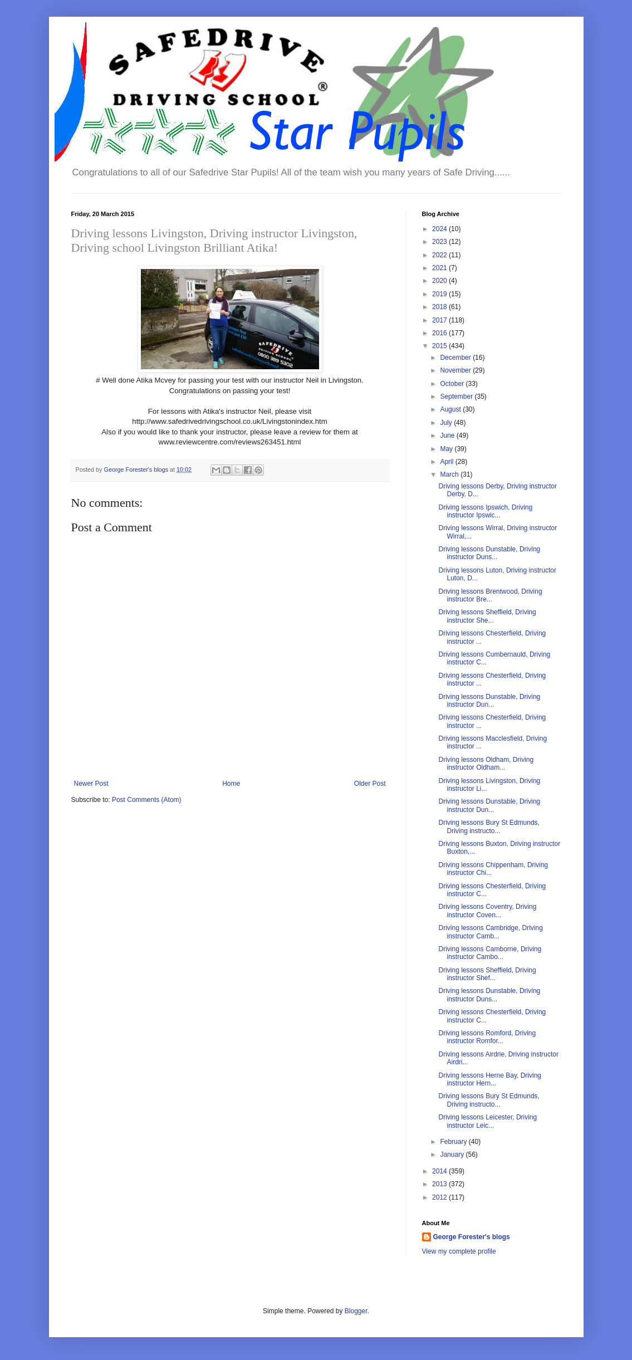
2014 (440, 1171)
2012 (440, 1197)
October (453, 384)
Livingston (327, 233)
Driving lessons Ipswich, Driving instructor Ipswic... (485, 511)
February (454, 1142)
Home (231, 783)
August (451, 409)
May (447, 449)
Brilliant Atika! (239, 248)
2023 (440, 242)
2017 (440, 320)
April (447, 462)
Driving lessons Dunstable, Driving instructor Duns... (489, 553)
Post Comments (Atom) (147, 800)
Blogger (356, 1311)
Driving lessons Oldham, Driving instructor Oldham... (485, 763)
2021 (440, 268)
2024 (440, 229)
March (450, 474)
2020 (440, 281)
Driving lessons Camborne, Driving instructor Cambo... (489, 953)
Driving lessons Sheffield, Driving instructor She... (487, 616)
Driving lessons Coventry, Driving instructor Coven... (487, 910)
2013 (440, 1184)
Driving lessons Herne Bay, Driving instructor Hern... (489, 1079)
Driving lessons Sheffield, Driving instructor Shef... (487, 974)
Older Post (370, 783)
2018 (440, 307)
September (457, 396)
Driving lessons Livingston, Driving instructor (186, 233)
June (448, 435)
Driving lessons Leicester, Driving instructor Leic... (487, 1121)
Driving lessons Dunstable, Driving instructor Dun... (489, 700)
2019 (440, 294)
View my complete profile (459, 1251)
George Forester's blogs (471, 1237)
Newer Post (91, 783)
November (456, 370)
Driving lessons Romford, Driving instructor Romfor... (487, 1037)
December (456, 357)
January (453, 1154)
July (447, 423)
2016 (440, 333)
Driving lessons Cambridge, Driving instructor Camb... (490, 932)
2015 (440, 346)
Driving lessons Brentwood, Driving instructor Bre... (490, 595)
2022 (440, 255)
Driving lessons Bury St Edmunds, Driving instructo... (488, 826)
